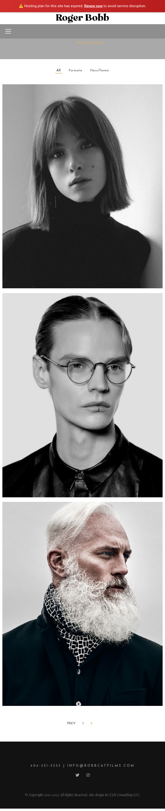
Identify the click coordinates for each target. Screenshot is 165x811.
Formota (75, 70)
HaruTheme (99, 70)
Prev (71, 723)
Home (65, 42)
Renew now (93, 6)
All (58, 70)
